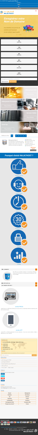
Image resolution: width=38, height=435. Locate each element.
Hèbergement (27, 393)
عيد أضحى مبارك (5, 365)
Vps (9, 396)
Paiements (10, 398)
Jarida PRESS (19, 306)
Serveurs (27, 396)
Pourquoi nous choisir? (9, 404)
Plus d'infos (30, 94)
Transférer (13, 81)
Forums (27, 404)
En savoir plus (33, 150)
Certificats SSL (6, 283)
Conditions (27, 400)
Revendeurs (27, 394)
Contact (27, 398)
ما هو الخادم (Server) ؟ (6, 361)
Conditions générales (5, 427)
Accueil (9, 393)
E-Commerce (5, 269)
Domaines (10, 394)
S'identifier (19, 2)
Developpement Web (10, 402)
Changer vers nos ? (7, 285)
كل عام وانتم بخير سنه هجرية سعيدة (8, 363)
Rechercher (5, 81)
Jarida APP (19, 330)
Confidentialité (9, 400)
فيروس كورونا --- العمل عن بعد (7, 367)
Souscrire (34, 355)
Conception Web (27, 402)
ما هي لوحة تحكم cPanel (6, 359)
